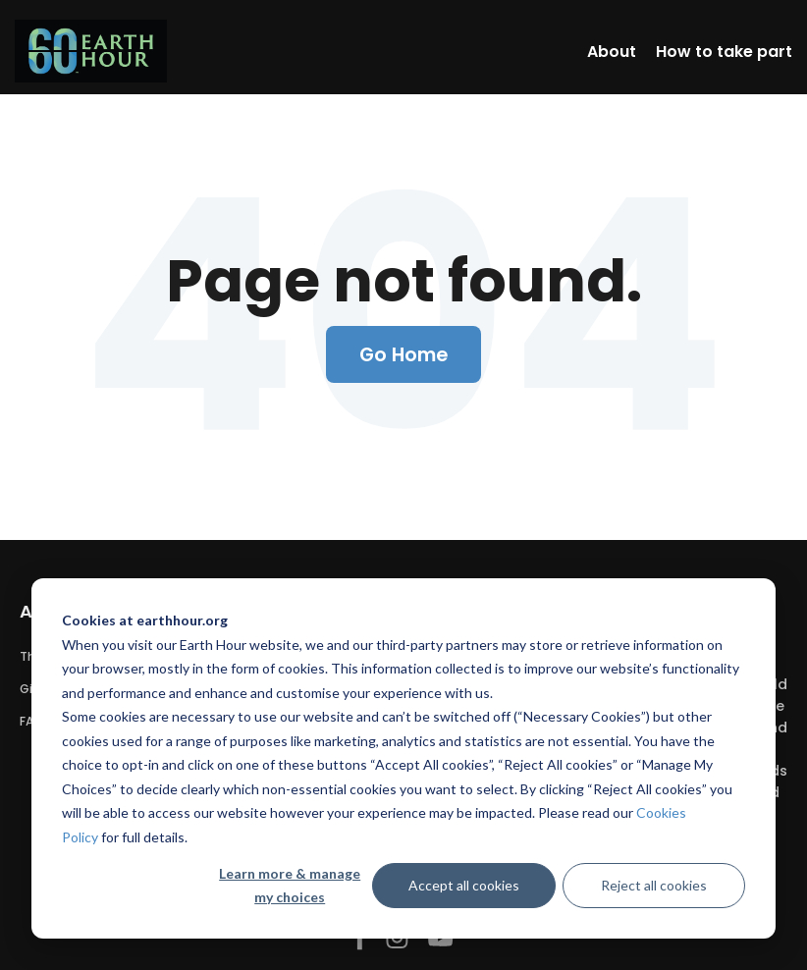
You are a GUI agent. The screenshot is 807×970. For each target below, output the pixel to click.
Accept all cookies (463, 885)
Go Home (404, 354)
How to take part (724, 51)
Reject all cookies (654, 885)
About (611, 51)
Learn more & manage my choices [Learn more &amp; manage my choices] (289, 885)
